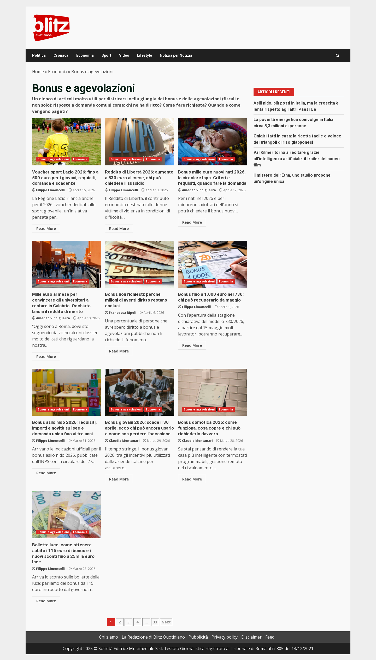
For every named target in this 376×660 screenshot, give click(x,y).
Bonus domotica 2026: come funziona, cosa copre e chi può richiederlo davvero (212, 390)
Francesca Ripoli (122, 305)
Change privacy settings (23, 655)
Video (124, 55)
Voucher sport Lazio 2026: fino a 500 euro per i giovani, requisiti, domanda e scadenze (66, 141)
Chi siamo (108, 628)
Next (166, 612)
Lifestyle (144, 55)
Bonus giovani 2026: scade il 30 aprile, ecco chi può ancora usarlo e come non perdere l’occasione (139, 390)
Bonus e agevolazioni (53, 159)
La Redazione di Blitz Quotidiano (153, 628)
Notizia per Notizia (176, 55)
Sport (106, 55)
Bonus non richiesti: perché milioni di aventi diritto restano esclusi (139, 263)
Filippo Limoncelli (50, 189)
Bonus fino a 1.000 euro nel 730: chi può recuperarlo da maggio (212, 263)
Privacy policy (225, 628)
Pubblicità (198, 628)
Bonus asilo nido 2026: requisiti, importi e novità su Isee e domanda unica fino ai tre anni (66, 390)
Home (38, 71)
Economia (85, 55)
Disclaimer (251, 628)
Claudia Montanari (124, 438)
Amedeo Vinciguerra (199, 189)
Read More (46, 227)
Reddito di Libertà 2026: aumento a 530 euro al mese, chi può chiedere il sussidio (139, 141)
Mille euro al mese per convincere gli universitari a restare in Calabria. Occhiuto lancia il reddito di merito (66, 263)
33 (155, 612)
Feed (269, 628)
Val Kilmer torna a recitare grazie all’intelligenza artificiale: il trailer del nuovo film (297, 158)
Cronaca (61, 55)
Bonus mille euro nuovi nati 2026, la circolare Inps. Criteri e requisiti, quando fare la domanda (212, 141)
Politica (39, 55)
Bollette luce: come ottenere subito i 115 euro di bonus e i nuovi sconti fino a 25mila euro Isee (66, 512)
